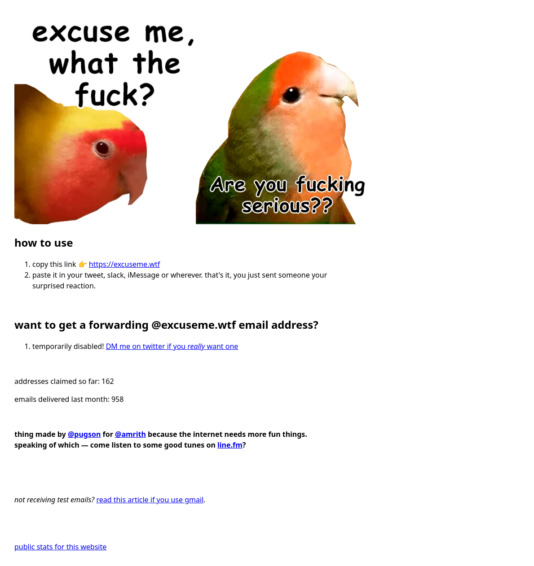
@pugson (84, 434)
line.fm (230, 445)
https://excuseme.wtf (124, 264)
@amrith (130, 434)
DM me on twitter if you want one (172, 346)
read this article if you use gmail (149, 500)
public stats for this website (60, 547)
